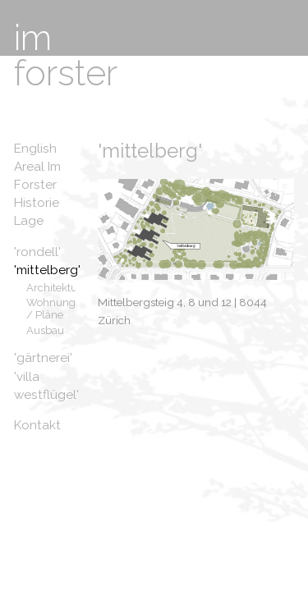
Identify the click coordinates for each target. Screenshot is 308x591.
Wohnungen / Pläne (57, 309)
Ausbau (45, 330)
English (35, 148)
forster (65, 73)
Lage (29, 220)
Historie (36, 202)
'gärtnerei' (43, 357)
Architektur (53, 288)
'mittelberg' (47, 270)
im (33, 37)
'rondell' (37, 252)
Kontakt (37, 425)
